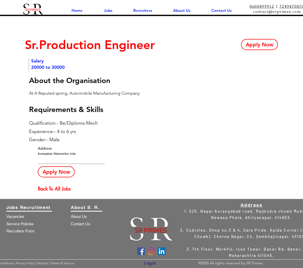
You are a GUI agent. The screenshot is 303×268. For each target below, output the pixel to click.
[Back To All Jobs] (56, 188)
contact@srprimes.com (277, 11)
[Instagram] (151, 251)
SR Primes (254, 263)
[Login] (150, 263)
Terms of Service (62, 263)
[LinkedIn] (161, 251)
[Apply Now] (259, 44)
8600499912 (261, 6)
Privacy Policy (26, 263)
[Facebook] (141, 251)
